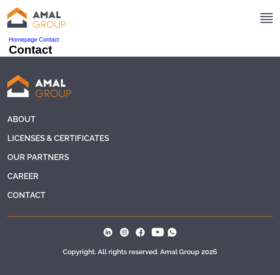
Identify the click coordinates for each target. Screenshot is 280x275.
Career (23, 176)
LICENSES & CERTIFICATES (58, 138)
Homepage (24, 40)
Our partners (38, 157)
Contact (49, 40)
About (21, 119)
